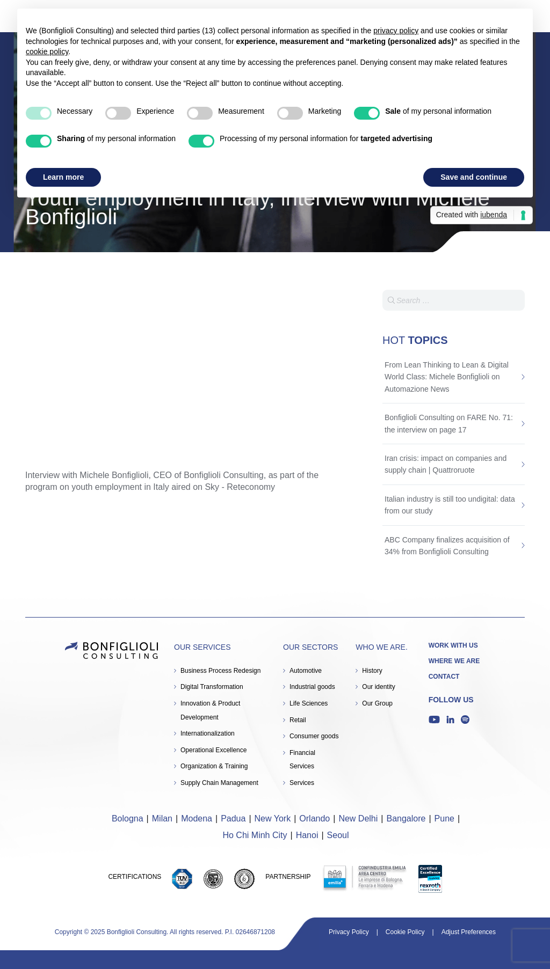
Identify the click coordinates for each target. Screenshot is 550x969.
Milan (162, 818)
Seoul (338, 835)
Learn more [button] (63, 177)
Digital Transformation (211, 687)
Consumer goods (314, 736)
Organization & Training (214, 766)
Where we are (454, 661)
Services (302, 783)
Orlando (314, 818)
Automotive (306, 670)
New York (273, 818)
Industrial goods (312, 687)
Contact (444, 676)
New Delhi (358, 818)
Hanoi (307, 835)
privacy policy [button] (395, 30)
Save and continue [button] (473, 177)
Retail (298, 720)
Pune (444, 818)
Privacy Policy (349, 932)
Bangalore (405, 818)
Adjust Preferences (469, 932)
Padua (233, 818)
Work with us (453, 645)
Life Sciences (309, 703)
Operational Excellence (213, 750)
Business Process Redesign (220, 670)
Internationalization (207, 733)
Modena (196, 818)
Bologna (127, 818)
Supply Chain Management (219, 783)
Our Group (377, 703)
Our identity (378, 687)
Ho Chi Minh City (254, 835)
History (372, 670)
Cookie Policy (405, 932)
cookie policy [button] (47, 51)
